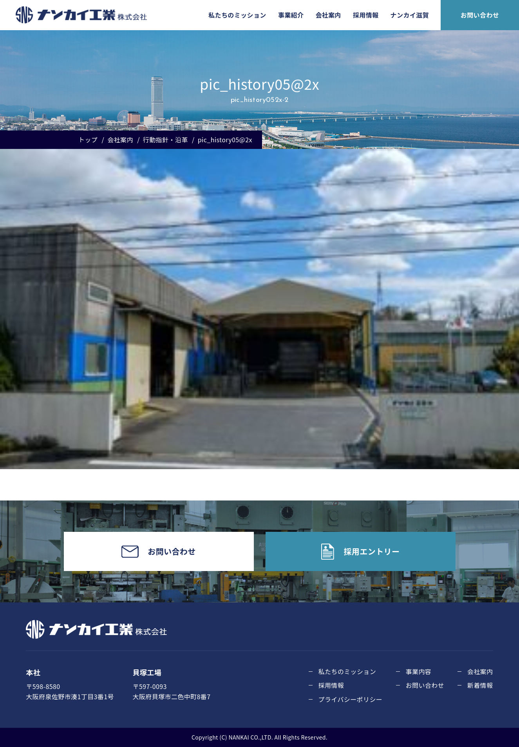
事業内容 (419, 671)
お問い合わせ (480, 15)
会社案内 (328, 15)
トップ (88, 139)
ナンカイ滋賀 (410, 15)
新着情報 (480, 685)
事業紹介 (291, 15)
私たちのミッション (237, 15)
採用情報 (366, 15)
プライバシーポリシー (350, 699)
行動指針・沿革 (165, 139)
